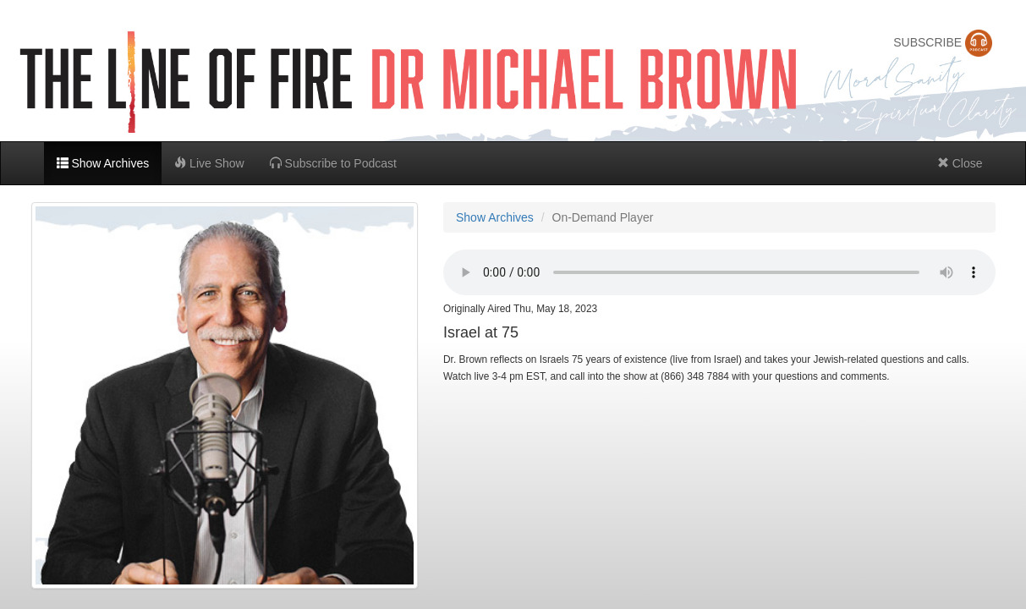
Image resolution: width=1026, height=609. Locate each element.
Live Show (209, 163)
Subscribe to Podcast (333, 163)
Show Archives (103, 163)
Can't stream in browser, (719, 272)
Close (960, 163)
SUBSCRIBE (942, 42)
